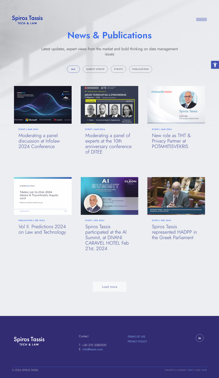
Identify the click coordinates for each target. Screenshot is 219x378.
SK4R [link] (204, 370)
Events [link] (118, 75)
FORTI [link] (190, 370)
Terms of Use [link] (136, 337)
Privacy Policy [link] (137, 341)
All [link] (73, 75)
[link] (215, 65)
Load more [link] (109, 294)
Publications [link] (140, 75)
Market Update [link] (95, 75)
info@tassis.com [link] (92, 349)
